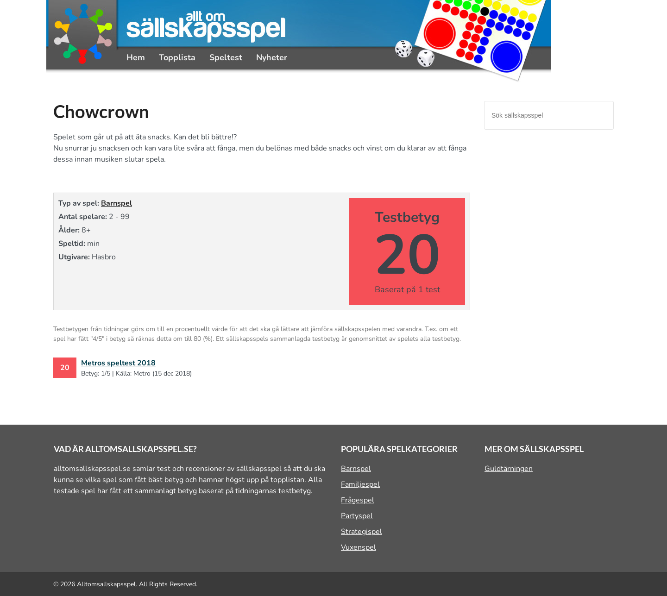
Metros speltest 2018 (118, 363)
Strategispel (361, 532)
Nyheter (271, 57)
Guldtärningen (509, 469)
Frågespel (357, 500)
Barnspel (116, 203)
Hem (135, 57)
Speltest (225, 57)
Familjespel (360, 484)
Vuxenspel (358, 547)
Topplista (177, 57)
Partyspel (357, 516)
